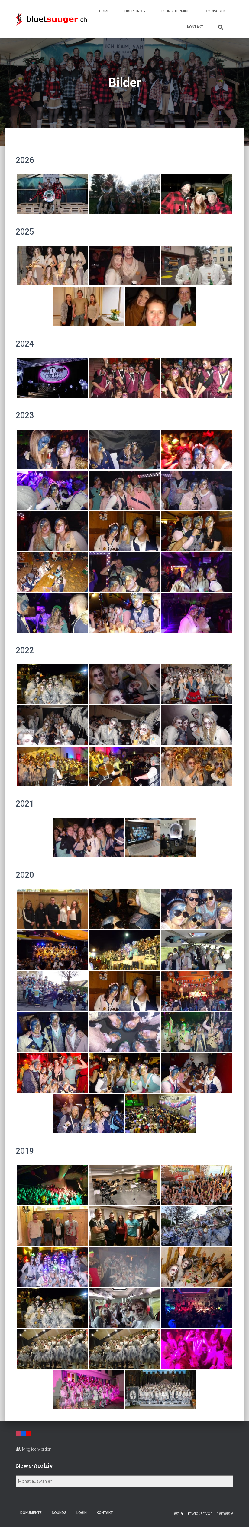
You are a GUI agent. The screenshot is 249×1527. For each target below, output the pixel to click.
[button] (144, 11)
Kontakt (195, 27)
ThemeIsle (223, 1513)
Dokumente (31, 1513)
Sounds (59, 1513)
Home (104, 11)
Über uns (135, 11)
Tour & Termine (175, 11)
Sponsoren (215, 11)
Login (81, 1513)
